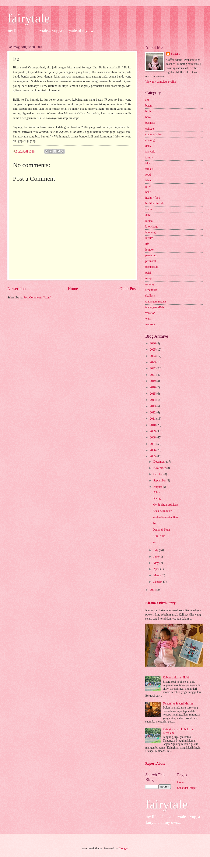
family (149, 157)
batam (149, 105)
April (156, 569)
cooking (150, 140)
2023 (153, 362)
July (156, 550)
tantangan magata (155, 301)
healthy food (152, 197)
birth (148, 111)
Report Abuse (155, 763)
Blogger (123, 848)
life (147, 243)
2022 (153, 368)
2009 (153, 431)
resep (148, 278)
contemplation (153, 134)
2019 (153, 381)
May (156, 562)
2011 (153, 418)
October (158, 474)
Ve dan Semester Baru (165, 517)
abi (147, 99)
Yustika (175, 54)
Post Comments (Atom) (37, 297)
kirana (149, 220)
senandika (151, 289)
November (160, 468)
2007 (153, 443)
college (149, 128)
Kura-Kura (159, 536)
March (157, 575)
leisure (149, 238)
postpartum (151, 266)
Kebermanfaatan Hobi (176, 677)
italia (148, 215)
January (158, 581)
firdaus (149, 169)
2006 (153, 450)
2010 (153, 425)
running (149, 284)
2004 (153, 589)
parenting (150, 255)
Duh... (156, 492)
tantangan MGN (154, 307)
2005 (153, 456)
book (148, 117)
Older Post (128, 288)
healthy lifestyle (154, 203)
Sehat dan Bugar (186, 787)
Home (73, 288)
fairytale (28, 18)
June (156, 556)
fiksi (148, 163)
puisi (148, 272)
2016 (153, 387)
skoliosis (150, 295)
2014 (153, 399)
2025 (153, 349)
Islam (148, 209)
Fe (154, 523)
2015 (153, 393)
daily (148, 145)
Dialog (157, 498)
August (157, 486)
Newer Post (17, 288)
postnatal (150, 261)
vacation (150, 313)
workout (150, 324)
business (150, 122)
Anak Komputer (162, 510)
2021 (153, 374)
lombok (149, 249)
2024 (153, 356)
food (148, 174)
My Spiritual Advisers (165, 504)
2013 (153, 406)
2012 (153, 412)
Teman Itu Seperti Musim (178, 703)
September (160, 480)
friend (148, 180)
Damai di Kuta (161, 529)
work (148, 318)
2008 (153, 437)
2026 (153, 343)
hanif (148, 192)
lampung (150, 232)
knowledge (151, 226)
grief (148, 186)
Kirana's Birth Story (160, 603)
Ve (154, 542)
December (159, 461)
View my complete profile (160, 81)
